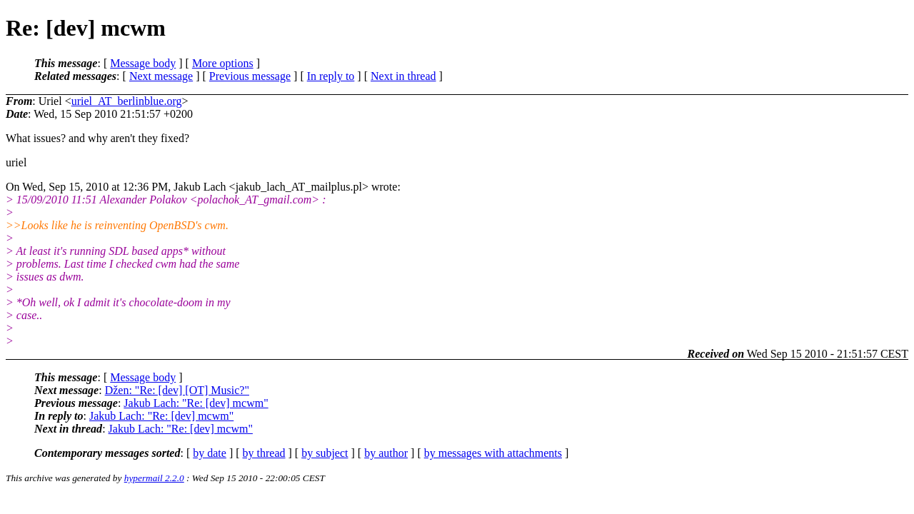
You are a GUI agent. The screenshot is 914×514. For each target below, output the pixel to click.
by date (209, 453)
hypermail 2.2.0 (154, 478)
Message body (143, 63)
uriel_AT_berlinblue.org (126, 101)
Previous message (250, 76)
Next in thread (403, 76)
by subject (324, 453)
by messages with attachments (493, 453)
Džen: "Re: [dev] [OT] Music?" (177, 390)
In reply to (331, 76)
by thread (264, 453)
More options (222, 63)
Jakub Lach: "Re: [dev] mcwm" (196, 403)
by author (386, 453)
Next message (161, 76)
